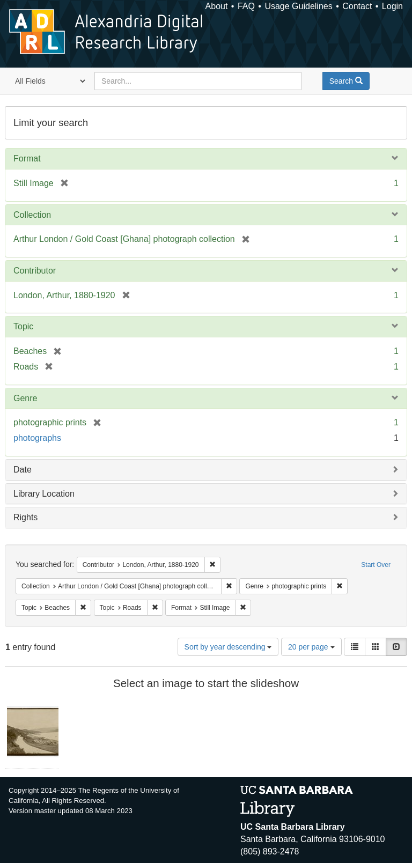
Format (27, 158)
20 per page (311, 647)
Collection (32, 214)
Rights (25, 517)
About (216, 6)
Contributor (34, 270)
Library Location (44, 493)
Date (22, 469)
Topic (23, 326)
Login (392, 6)
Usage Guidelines (298, 6)
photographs (37, 437)
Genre (25, 398)
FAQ (246, 6)
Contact (357, 6)
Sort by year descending (228, 647)
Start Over (376, 565)
